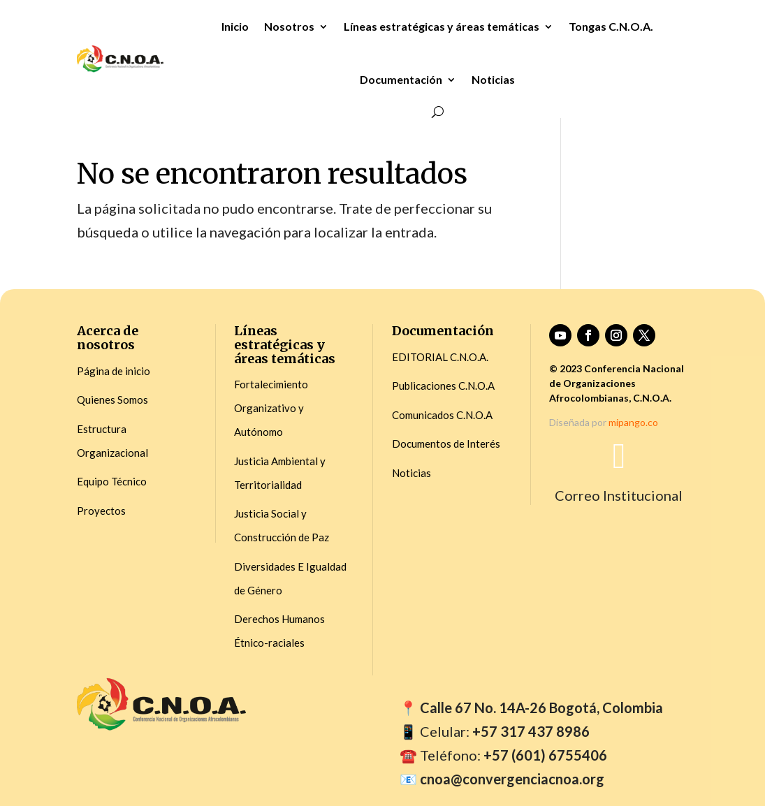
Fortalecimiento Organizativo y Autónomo (271, 408)
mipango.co (633, 422)
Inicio (235, 26)
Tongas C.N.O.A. (611, 26)
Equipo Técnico (112, 481)
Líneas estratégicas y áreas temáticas (441, 26)
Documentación (401, 79)
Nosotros (289, 26)
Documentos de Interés (446, 443)
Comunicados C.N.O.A (442, 415)
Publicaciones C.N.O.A (443, 385)
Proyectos (101, 510)
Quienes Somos (112, 399)
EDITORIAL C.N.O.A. (440, 357)
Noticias (493, 79)
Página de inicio (113, 371)
